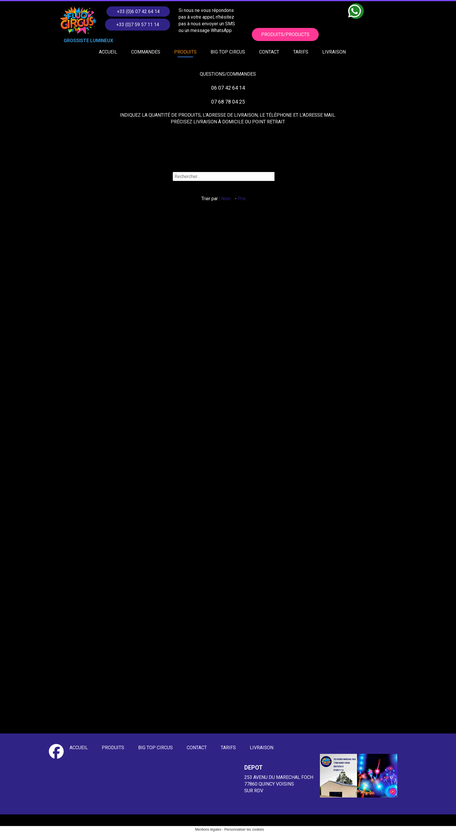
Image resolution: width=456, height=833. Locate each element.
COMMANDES (145, 52)
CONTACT (269, 52)
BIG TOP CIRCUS (228, 52)
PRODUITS (185, 52)
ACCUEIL (108, 52)
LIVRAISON (334, 52)
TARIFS (300, 52)
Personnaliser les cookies (244, 829)
